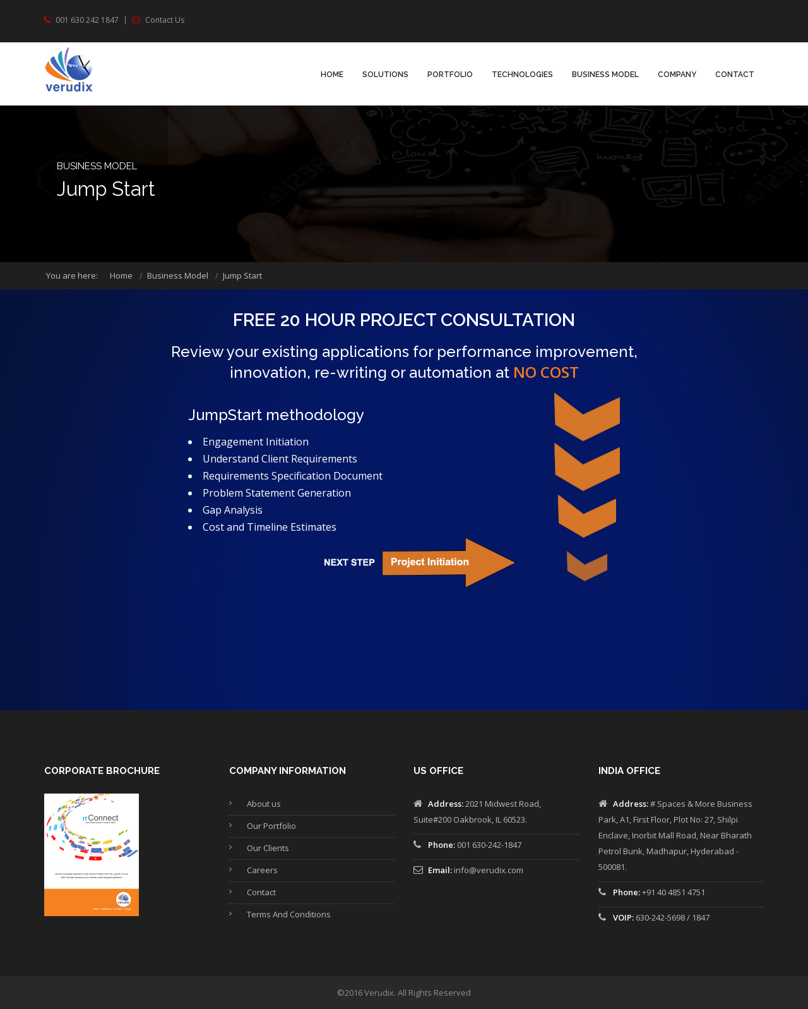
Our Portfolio (271, 825)
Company (677, 74)
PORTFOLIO (450, 74)
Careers (262, 870)
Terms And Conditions (289, 914)
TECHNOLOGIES (522, 74)
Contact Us (164, 20)
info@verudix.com (488, 870)
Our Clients (268, 848)
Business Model (605, 74)
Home (332, 74)
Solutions (385, 74)
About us (264, 803)
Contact (734, 74)
